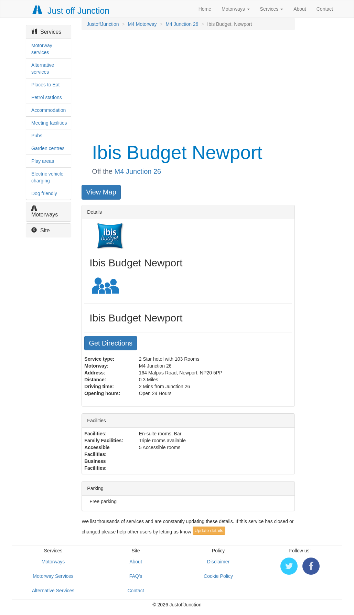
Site (40, 230)
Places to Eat (45, 84)
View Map (101, 192)
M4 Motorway (142, 24)
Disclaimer (218, 561)
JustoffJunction (103, 24)
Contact (325, 9)
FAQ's (135, 576)
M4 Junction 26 (181, 24)
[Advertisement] (187, 85)
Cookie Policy (218, 576)
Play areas (42, 161)
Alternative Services (53, 590)
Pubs (36, 135)
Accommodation (48, 110)
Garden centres (48, 148)
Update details (209, 530)
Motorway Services (53, 576)
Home (205, 9)
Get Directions (110, 343)
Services (271, 9)
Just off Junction (71, 10)
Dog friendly (44, 193)
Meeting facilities (49, 123)
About (299, 9)
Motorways (236, 9)
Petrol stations (46, 97)
